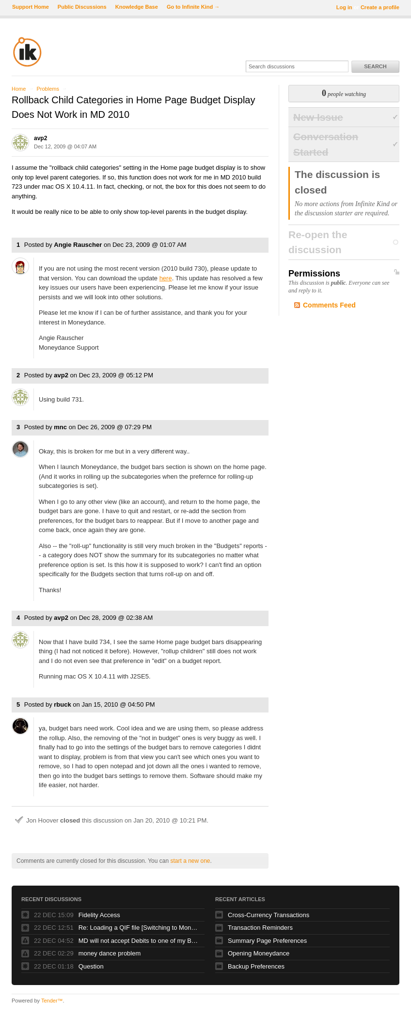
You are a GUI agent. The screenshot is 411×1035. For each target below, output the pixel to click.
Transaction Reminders (260, 927)
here (165, 278)
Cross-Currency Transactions (268, 915)
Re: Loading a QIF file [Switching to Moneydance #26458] (139, 927)
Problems (47, 89)
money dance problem (110, 953)
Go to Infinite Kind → (193, 7)
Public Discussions (82, 7)
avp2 (40, 138)
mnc (60, 427)
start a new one (190, 860)
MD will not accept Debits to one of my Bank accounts (139, 940)
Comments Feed (329, 305)
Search (375, 66)
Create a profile (380, 7)
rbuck (62, 704)
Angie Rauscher (78, 244)
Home (19, 89)
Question (91, 966)
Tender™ (52, 1000)
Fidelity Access (99, 915)
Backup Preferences (256, 966)
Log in (344, 7)
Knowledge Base (136, 7)
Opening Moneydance (258, 953)
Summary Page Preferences (267, 940)
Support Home (30, 7)
